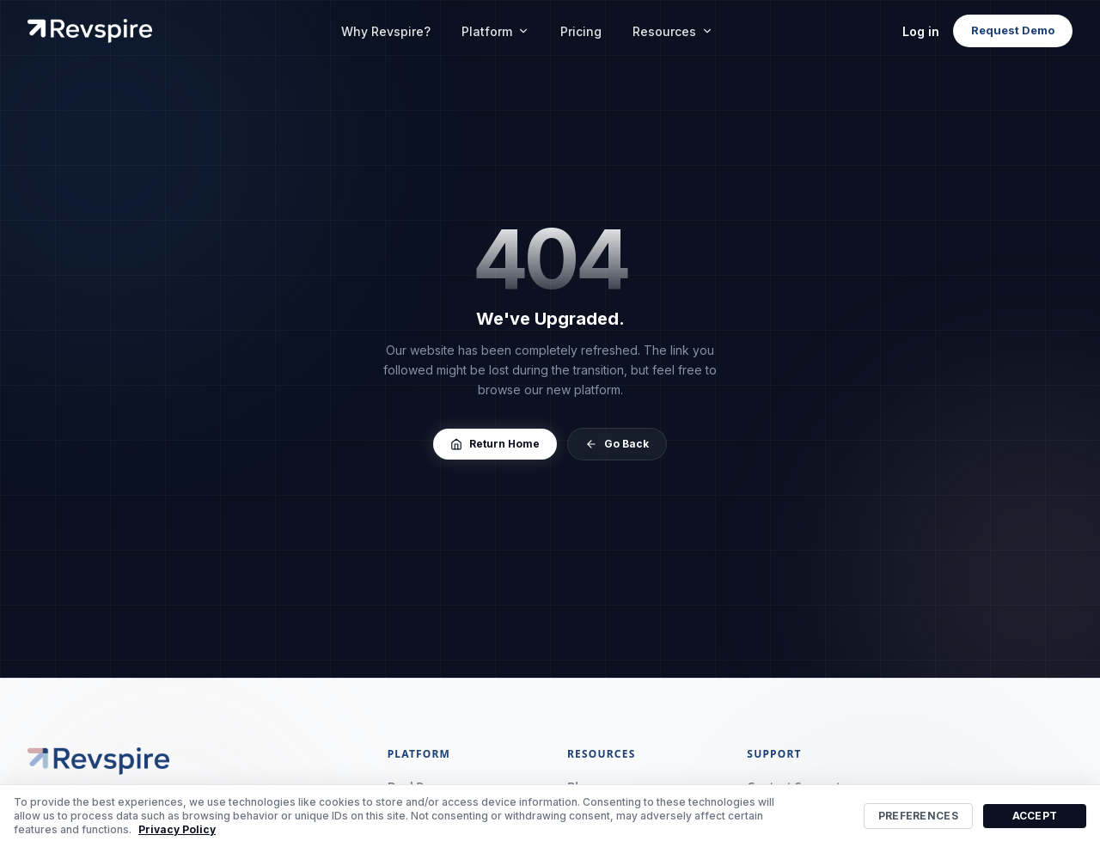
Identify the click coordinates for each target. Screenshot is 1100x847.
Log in (920, 31)
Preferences (918, 815)
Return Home (495, 443)
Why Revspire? (386, 31)
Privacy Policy (177, 829)
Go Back (617, 443)
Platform (495, 31)
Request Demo (1012, 30)
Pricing (581, 31)
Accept (1035, 815)
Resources (672, 31)
